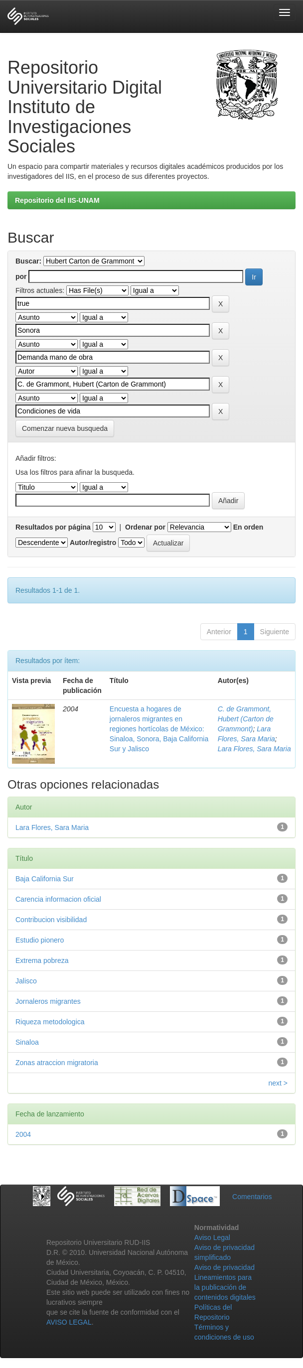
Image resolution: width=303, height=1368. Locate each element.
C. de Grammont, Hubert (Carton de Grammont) (246, 719)
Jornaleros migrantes (48, 1001)
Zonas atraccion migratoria (56, 1063)
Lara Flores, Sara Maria (254, 749)
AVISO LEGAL (69, 1322)
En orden (248, 527)
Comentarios (252, 1197)
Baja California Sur (44, 879)
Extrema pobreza (42, 960)
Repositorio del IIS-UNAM (57, 200)
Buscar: (28, 261)
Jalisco (26, 981)
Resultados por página (53, 527)
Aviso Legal (212, 1237)
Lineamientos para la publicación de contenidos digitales (225, 1287)
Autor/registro (93, 543)
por (21, 276)
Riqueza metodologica (50, 1022)
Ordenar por (145, 527)
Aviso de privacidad (224, 1267)
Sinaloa (27, 1042)
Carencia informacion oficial (58, 899)
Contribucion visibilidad (51, 920)
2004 (23, 1134)
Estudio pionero (39, 940)
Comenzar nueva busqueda (65, 428)
